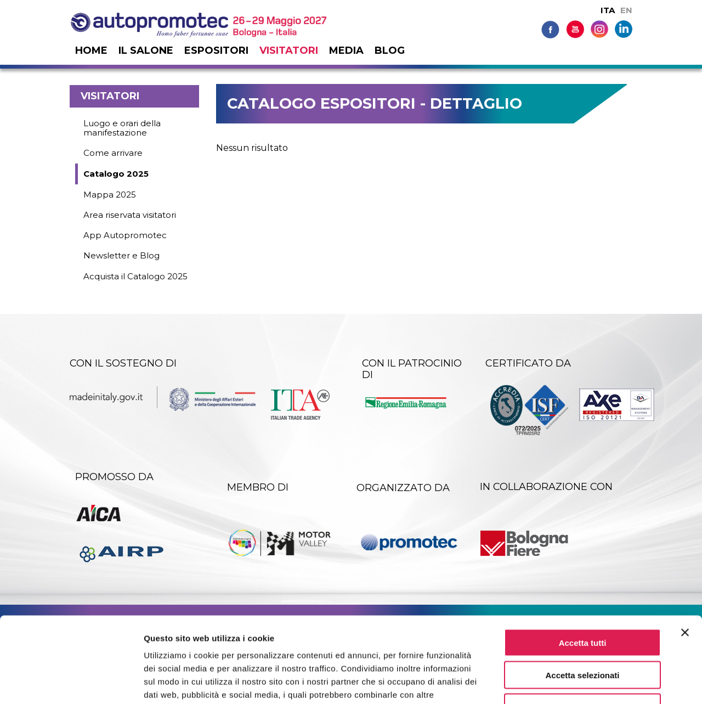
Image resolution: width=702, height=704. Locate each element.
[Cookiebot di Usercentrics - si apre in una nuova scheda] (71, 682)
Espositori (216, 50)
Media (346, 50)
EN (626, 10)
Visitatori (288, 50)
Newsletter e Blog (121, 255)
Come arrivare (113, 153)
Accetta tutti (583, 569)
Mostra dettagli (577, 682)
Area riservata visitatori (129, 215)
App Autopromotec (125, 235)
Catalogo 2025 (116, 173)
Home (91, 50)
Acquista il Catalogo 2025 (135, 276)
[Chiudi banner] (685, 559)
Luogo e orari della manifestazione (122, 128)
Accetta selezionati (582, 601)
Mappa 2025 (109, 194)
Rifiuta (583, 634)
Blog (390, 50)
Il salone (145, 50)
